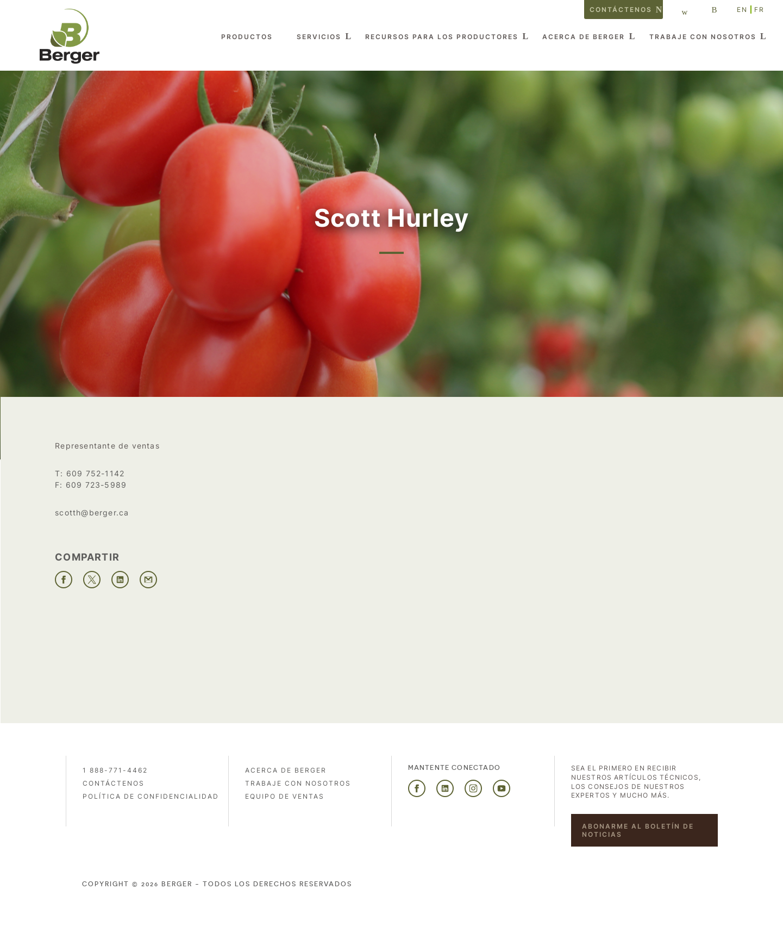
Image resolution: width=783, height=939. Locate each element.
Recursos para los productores (441, 37)
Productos (247, 37)
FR (759, 9)
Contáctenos (621, 9)
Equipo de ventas (284, 796)
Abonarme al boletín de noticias (638, 830)
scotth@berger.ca (92, 512)
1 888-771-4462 (115, 770)
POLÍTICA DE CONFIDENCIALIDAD (151, 796)
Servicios (319, 37)
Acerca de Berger (583, 37)
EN (742, 9)
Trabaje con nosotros (702, 37)
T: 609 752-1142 (89, 473)
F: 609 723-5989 (91, 484)
